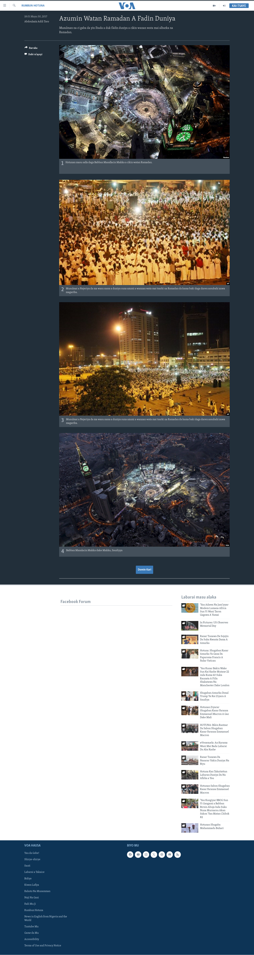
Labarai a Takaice (34, 872)
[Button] (30, 48)
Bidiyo (28, 878)
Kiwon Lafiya (31, 885)
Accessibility (31, 939)
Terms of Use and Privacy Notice (42, 945)
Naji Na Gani (31, 897)
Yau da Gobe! (31, 853)
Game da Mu (31, 933)
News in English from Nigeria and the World (45, 918)
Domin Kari (144, 569)
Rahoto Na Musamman (37, 891)
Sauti (27, 866)
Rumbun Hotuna (33, 5)
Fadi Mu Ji (30, 904)
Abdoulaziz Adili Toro (36, 21)
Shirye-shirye (32, 859)
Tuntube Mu (31, 926)
